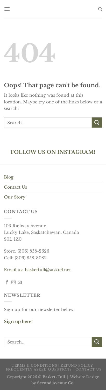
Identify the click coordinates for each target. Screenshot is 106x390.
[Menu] (7, 9)
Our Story (14, 197)
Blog (8, 177)
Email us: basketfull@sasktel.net (37, 269)
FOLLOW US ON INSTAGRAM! (53, 152)
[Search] (100, 9)
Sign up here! (18, 321)
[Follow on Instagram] (13, 282)
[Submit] (97, 122)
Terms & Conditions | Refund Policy (52, 365)
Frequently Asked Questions (39, 369)
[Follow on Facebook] (7, 282)
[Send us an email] (20, 282)
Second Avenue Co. (56, 383)
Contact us (88, 369)
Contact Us (15, 187)
